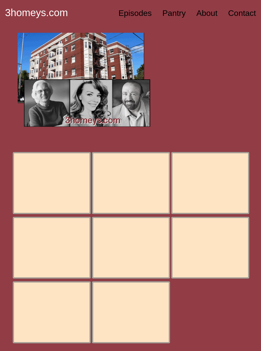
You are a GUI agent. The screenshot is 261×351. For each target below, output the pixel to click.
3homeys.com (36, 12)
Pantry (174, 13)
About (207, 13)
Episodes (135, 13)
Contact (242, 13)
